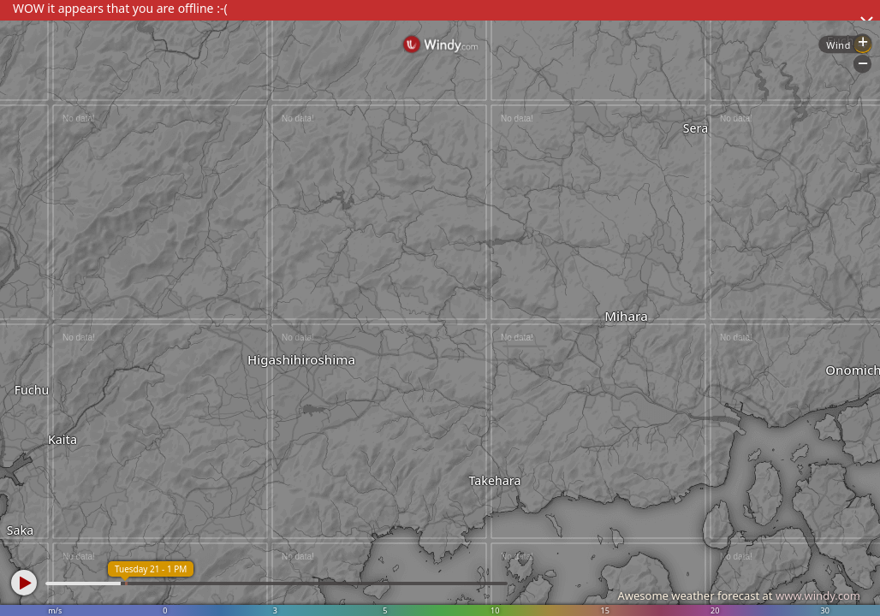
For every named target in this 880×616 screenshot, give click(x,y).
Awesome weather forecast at (738, 595)
